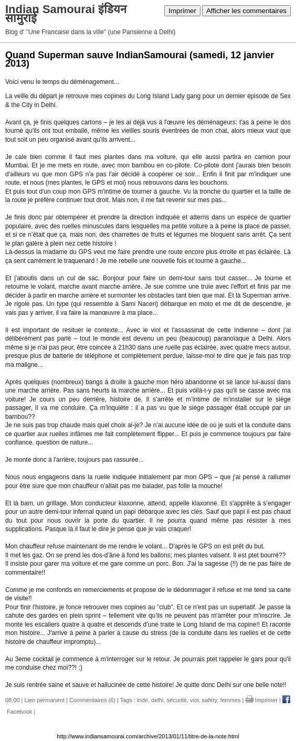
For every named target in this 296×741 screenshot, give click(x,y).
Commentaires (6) (92, 700)
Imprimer (182, 11)
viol (194, 700)
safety (209, 700)
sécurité (176, 700)
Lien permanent (45, 700)
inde (142, 700)
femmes (230, 700)
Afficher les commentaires (246, 11)
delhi (157, 700)
